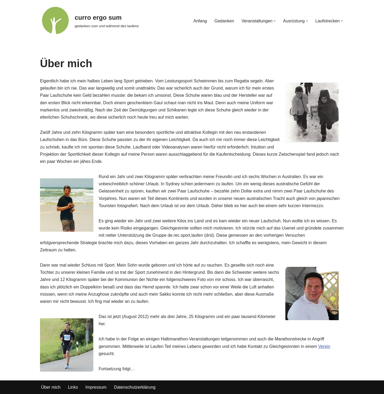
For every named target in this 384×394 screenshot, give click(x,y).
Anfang (200, 21)
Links (73, 387)
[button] (274, 21)
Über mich (51, 387)
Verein (324, 346)
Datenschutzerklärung (134, 387)
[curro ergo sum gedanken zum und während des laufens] (89, 21)
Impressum (95, 387)
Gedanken (224, 21)
